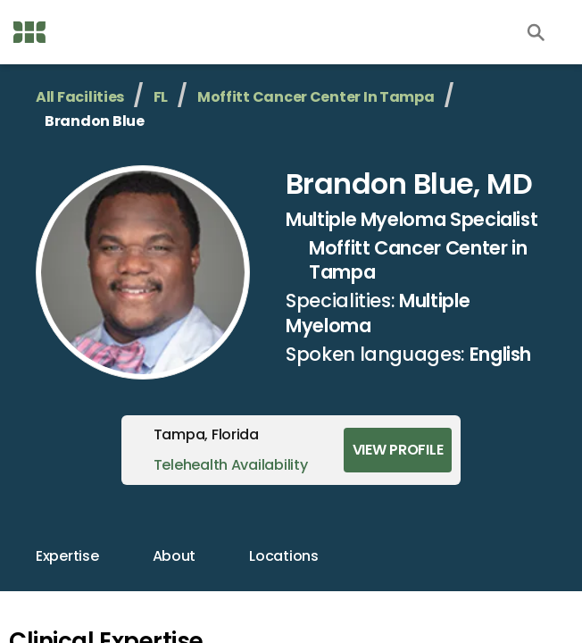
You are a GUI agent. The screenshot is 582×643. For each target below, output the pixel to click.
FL (161, 96)
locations (284, 555)
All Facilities (80, 96)
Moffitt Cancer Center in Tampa (316, 96)
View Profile (398, 449)
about (174, 555)
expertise (67, 555)
